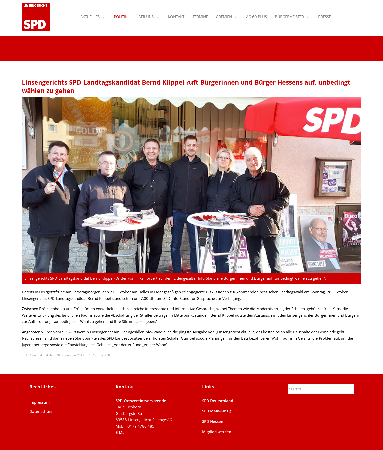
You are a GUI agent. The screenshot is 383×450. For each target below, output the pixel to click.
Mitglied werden (216, 431)
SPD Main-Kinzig (216, 410)
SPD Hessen (212, 421)
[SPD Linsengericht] (36, 17)
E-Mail (121, 432)
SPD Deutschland (217, 400)
